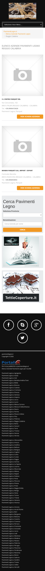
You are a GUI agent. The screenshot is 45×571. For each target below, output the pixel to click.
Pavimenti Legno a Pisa (9, 416)
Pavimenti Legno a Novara (10, 541)
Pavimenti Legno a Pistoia (10, 483)
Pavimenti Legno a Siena (10, 493)
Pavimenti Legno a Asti (9, 378)
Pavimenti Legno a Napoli (10, 474)
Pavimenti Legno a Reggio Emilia (12, 488)
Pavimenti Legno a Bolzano (11, 517)
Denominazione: (9, 220)
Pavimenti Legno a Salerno (11, 557)
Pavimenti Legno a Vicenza (11, 503)
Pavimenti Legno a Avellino (11, 445)
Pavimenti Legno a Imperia (11, 397)
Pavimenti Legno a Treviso (10, 431)
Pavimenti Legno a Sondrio (11, 560)
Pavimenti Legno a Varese (10, 433)
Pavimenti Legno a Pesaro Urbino (13, 414)
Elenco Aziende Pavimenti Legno (18, 34)
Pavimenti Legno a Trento (10, 562)
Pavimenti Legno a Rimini (10, 555)
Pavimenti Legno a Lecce (10, 531)
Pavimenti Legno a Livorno (10, 466)
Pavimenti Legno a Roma (10, 424)
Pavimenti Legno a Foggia (10, 459)
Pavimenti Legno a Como (10, 454)
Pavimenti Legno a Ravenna (11, 553)
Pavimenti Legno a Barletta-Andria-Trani (15, 380)
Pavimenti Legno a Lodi (9, 533)
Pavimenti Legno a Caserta (11, 519)
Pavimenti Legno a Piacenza (11, 548)
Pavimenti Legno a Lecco (10, 400)
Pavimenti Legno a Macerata (11, 469)
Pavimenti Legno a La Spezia (11, 464)
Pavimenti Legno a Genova (11, 395)
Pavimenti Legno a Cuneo (10, 457)
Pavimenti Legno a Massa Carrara (13, 404)
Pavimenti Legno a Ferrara (10, 524)
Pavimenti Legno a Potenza (11, 419)
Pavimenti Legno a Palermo (11, 543)
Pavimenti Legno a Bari (9, 512)
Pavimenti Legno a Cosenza (11, 521)
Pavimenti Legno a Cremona (11, 390)
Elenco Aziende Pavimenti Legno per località (16, 369)
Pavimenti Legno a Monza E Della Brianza (16, 407)
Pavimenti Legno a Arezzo (10, 442)
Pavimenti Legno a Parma (10, 412)
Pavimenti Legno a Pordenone (12, 550)
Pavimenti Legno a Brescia (10, 385)
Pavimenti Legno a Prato (10, 486)
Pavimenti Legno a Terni (10, 428)
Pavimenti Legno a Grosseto (11, 529)
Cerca (22, 230)
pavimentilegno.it (7, 354)
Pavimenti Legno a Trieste (10, 498)
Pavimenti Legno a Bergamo (11, 514)
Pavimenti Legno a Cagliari (11, 452)
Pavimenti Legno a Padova (10, 476)
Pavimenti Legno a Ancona (10, 507)
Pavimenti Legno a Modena (11, 538)
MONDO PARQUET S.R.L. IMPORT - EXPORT (17, 171)
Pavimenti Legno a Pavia (10, 479)
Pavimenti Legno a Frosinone (11, 526)
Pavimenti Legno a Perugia (11, 545)
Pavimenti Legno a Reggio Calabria (13, 421)
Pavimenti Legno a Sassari (10, 426)
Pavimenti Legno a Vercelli (10, 567)
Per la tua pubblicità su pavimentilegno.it (15, 366)
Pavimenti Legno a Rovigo (10, 491)
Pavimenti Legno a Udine (10, 565)
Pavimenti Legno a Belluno (10, 447)
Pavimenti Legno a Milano (10, 471)
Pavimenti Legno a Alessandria (12, 440)
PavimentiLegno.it (10, 31)
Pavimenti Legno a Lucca (10, 402)
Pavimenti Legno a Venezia (11, 500)
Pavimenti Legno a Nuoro (10, 409)
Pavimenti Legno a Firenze (10, 392)
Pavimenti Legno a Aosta (10, 376)
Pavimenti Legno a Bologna (11, 450)
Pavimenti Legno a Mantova (11, 536)
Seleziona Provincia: (11, 211)
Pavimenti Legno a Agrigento (11, 373)
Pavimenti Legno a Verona (10, 436)
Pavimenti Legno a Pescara (11, 481)
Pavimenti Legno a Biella (10, 383)
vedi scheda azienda (30, 116)
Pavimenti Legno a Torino (10, 495)
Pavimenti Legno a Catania (11, 388)
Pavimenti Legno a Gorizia (10, 462)
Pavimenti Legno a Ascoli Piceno (12, 509)
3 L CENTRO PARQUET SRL (11, 99)
